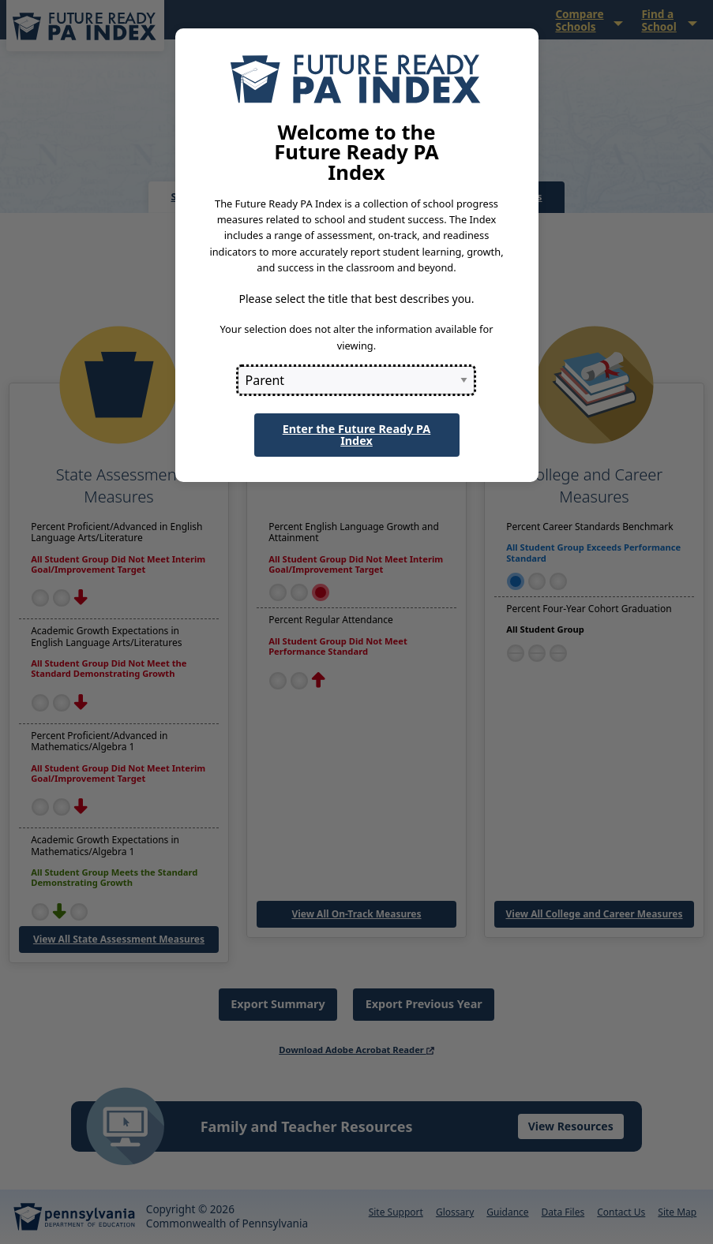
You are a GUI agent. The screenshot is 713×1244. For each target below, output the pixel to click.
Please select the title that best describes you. (356, 298)
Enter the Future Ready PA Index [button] (357, 434)
